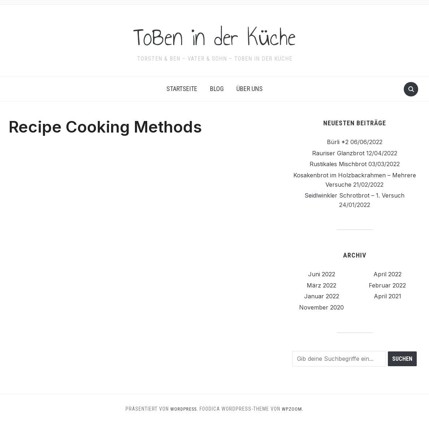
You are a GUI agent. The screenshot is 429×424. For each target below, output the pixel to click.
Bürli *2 (338, 142)
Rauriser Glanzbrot (338, 153)
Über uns (249, 88)
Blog (217, 88)
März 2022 (321, 285)
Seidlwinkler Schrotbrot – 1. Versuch (354, 195)
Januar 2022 (321, 296)
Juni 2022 (321, 274)
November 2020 (321, 307)
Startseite (181, 88)
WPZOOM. (294, 409)
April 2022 (387, 274)
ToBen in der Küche (214, 36)
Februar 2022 (387, 285)
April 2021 (387, 296)
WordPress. (184, 409)
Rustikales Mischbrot (338, 164)
